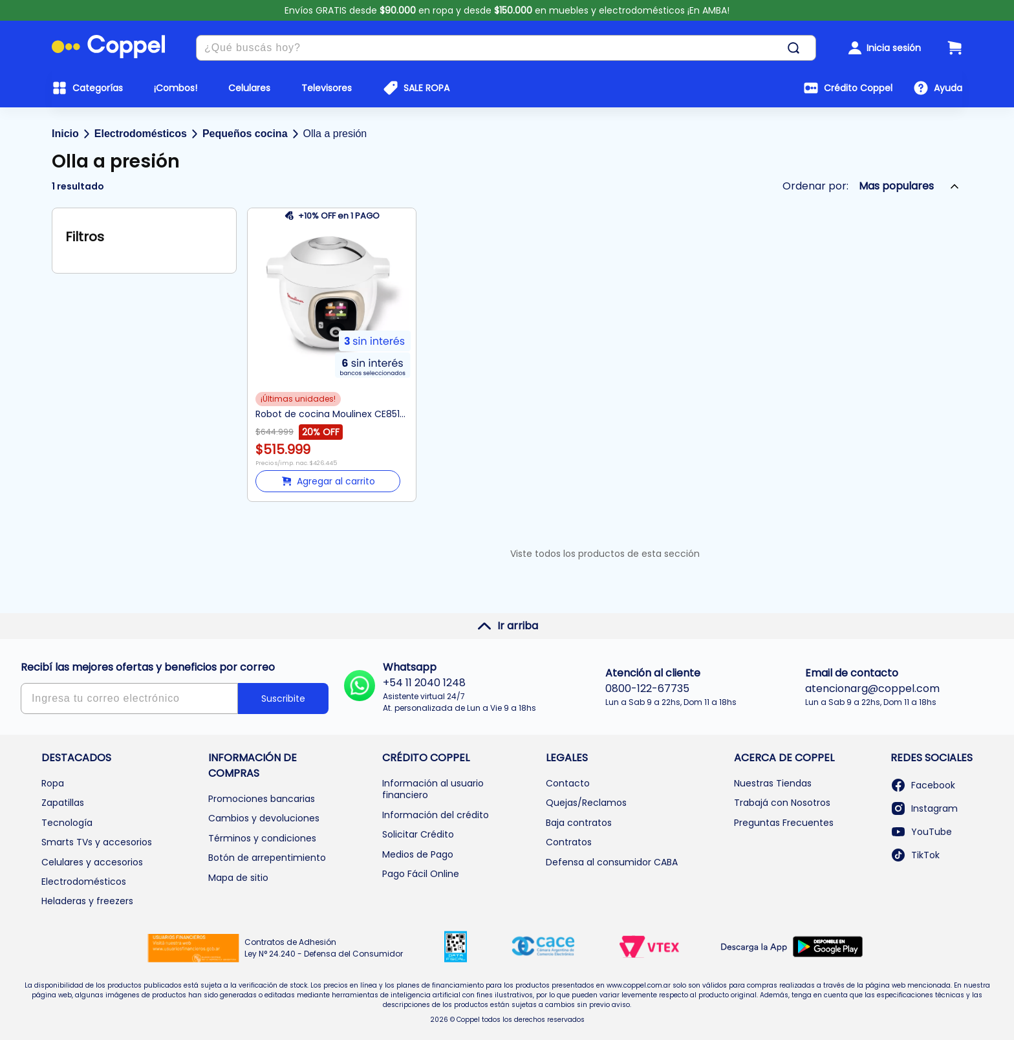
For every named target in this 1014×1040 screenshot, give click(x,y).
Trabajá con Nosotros (782, 802)
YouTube (921, 832)
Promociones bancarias (261, 798)
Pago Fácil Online (420, 873)
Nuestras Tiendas (773, 783)
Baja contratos (579, 822)
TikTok (915, 855)
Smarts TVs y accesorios (96, 842)
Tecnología (66, 822)
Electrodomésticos (140, 133)
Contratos (569, 842)
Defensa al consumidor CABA (612, 862)
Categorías (97, 87)
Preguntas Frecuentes (784, 822)
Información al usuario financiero (433, 789)
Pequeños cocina (245, 133)
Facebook (922, 785)
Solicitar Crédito (418, 834)
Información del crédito (435, 814)
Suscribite (283, 698)
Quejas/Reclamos (586, 802)
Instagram (924, 808)
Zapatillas (62, 802)
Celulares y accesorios (92, 862)
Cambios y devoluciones (263, 818)
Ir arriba (507, 626)
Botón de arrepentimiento (267, 857)
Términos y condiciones (262, 838)
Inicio (65, 133)
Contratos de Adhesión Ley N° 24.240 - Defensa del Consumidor (323, 948)
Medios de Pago (417, 854)
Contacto (568, 783)
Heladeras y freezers (87, 900)
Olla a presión (335, 133)
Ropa (52, 783)
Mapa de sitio (238, 877)
